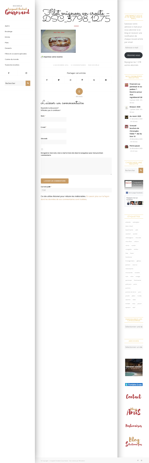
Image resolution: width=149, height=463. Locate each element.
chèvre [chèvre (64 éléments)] (136, 241)
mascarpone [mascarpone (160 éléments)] (129, 268)
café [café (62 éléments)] (136, 230)
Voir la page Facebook (134, 193)
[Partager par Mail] (106, 80)
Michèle (95, 65)
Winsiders (82, 459)
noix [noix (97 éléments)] (126, 276)
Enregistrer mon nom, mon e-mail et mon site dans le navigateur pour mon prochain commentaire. (72, 154)
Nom (43, 116)
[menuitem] (17, 26)
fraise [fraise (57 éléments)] (132, 253)
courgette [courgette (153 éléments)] (128, 249)
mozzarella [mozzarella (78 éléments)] (128, 272)
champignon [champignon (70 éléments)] (129, 238)
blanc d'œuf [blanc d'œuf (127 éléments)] (129, 226)
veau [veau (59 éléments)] (133, 303)
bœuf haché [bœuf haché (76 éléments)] (129, 230)
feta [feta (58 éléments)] (126, 253)
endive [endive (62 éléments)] (136, 249)
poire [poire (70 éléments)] (135, 284)
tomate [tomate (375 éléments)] (127, 303)
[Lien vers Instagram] (26, 73)
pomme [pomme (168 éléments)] (127, 288)
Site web (44, 138)
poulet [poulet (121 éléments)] (127, 296)
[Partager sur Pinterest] (82, 80)
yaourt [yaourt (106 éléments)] (139, 303)
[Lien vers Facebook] (8, 73)
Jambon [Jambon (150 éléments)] (127, 265)
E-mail (44, 127)
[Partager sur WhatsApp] (70, 80)
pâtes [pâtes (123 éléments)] (133, 296)
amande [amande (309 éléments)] (128, 222)
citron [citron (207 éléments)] (127, 245)
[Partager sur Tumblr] (94, 80)
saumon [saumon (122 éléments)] (127, 299)
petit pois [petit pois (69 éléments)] (128, 284)
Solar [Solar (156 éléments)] (134, 299)
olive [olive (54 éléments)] (131, 276)
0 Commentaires (78, 65)
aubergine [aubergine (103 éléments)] (136, 222)
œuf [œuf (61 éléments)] (134, 307)
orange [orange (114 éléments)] (138, 276)
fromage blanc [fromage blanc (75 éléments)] (130, 261)
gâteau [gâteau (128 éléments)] (139, 261)
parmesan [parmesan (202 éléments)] (128, 280)
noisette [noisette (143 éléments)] (137, 272)
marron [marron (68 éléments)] (134, 265)
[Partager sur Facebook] (47, 80)
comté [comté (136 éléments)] (133, 245)
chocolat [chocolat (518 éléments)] (138, 238)
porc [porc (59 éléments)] (139, 292)
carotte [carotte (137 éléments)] (135, 234)
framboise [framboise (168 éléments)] (128, 257)
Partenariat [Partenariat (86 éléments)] (137, 280)
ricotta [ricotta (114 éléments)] (139, 296)
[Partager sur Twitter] (58, 80)
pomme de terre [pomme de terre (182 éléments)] (130, 292)
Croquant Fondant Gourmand (58, 459)
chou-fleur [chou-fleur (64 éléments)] (128, 241)
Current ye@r (46, 187)
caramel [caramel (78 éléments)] (128, 234)
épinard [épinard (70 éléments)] (127, 307)
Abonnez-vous (133, 55)
